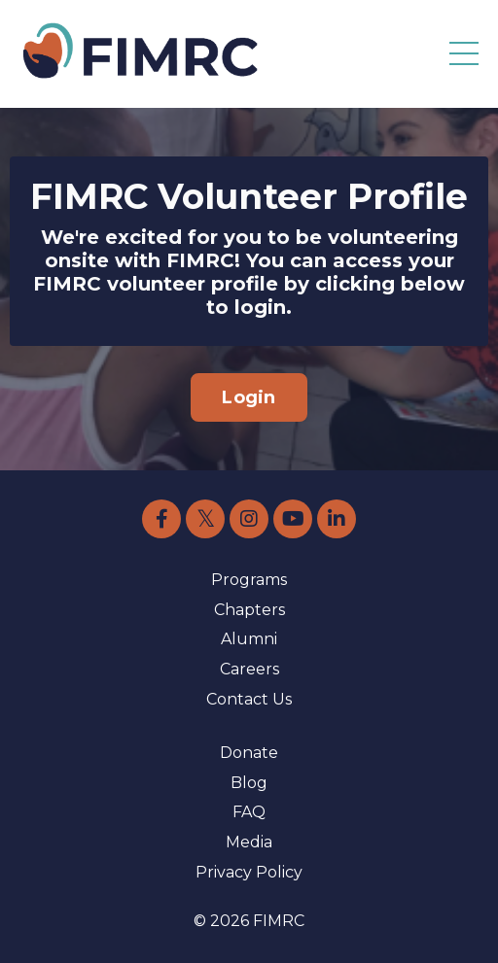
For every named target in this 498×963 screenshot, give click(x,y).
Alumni (249, 639)
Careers (249, 669)
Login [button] (248, 397)
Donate (249, 752)
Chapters (249, 610)
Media (249, 842)
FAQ (249, 812)
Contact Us (249, 699)
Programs (249, 579)
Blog (249, 783)
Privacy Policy (249, 872)
